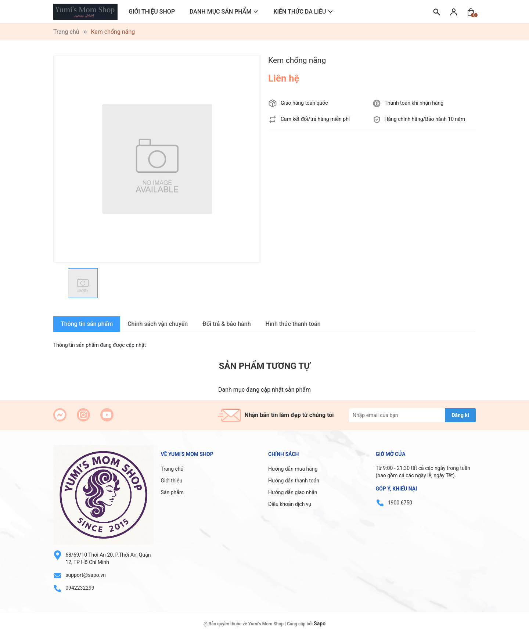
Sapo (319, 623)
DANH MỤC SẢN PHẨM (220, 11)
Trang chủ (172, 469)
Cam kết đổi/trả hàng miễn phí (315, 119)
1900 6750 (400, 503)
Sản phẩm (172, 492)
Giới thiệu (172, 481)
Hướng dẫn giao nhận (292, 492)
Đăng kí (460, 415)
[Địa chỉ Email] (412, 415)
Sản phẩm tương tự (264, 366)
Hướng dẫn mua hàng (292, 469)
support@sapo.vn (85, 575)
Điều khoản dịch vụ (289, 504)
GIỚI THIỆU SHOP (152, 11)
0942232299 (79, 588)
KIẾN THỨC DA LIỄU (299, 11)
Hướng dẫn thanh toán (293, 481)
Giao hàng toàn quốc (304, 103)
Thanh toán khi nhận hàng (414, 103)
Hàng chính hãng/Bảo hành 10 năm (425, 119)
